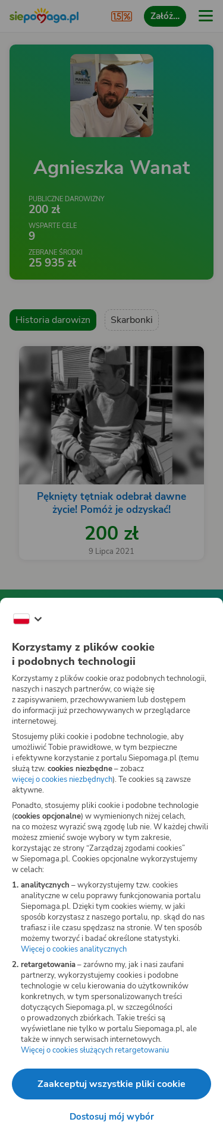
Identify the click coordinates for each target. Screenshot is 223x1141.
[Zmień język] (27, 619)
